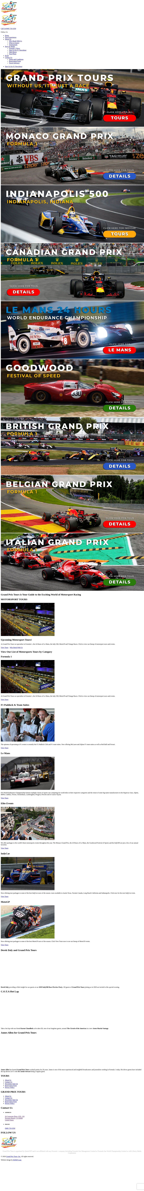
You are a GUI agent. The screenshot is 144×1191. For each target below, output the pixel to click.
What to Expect (14, 43)
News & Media (10, 46)
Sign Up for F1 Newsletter (17, 50)
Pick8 (7, 56)
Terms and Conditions (16, 59)
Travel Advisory (14, 63)
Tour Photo (12, 54)
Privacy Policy (10, 1087)
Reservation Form (15, 61)
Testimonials (13, 45)
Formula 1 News (14, 48)
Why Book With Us (15, 41)
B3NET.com (17, 1160)
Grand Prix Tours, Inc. (13, 1156)
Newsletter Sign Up (11, 1084)
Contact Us (8, 57)
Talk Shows (13, 52)
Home (7, 35)
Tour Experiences (10, 37)
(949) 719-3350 (10, 1128)
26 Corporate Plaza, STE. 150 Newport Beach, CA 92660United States (14, 1118)
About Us (8, 39)
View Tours (4, 647)
